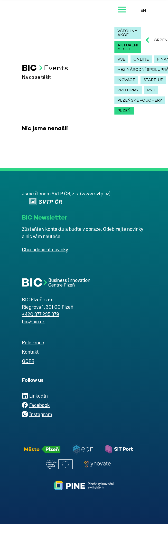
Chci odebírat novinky (45, 250)
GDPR (28, 361)
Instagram (40, 415)
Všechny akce (127, 32)
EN (143, 10)
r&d (151, 90)
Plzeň (124, 110)
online (141, 59)
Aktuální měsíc (127, 47)
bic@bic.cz (33, 322)
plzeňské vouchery (139, 100)
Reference (33, 343)
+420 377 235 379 (40, 314)
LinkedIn (38, 396)
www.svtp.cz (95, 194)
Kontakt (30, 352)
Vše (121, 59)
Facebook (39, 405)
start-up (153, 79)
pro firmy (128, 90)
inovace (126, 79)
